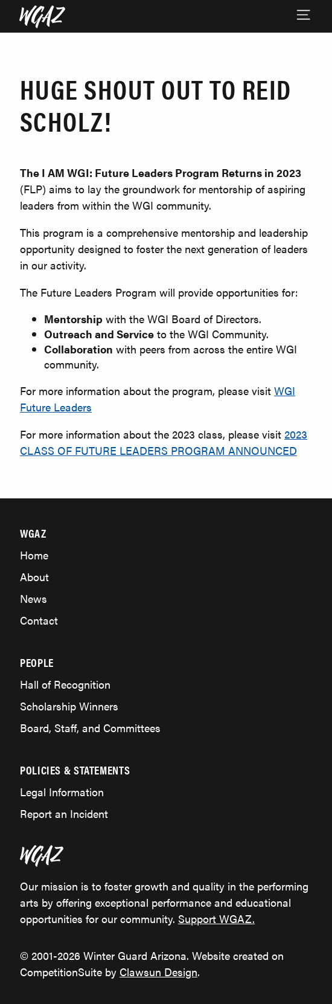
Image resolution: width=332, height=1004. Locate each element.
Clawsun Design (158, 971)
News (33, 598)
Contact (39, 620)
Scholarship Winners (69, 705)
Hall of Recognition (65, 684)
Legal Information (62, 791)
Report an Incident (64, 813)
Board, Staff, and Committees (90, 727)
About (34, 576)
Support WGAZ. (216, 918)
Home (34, 554)
